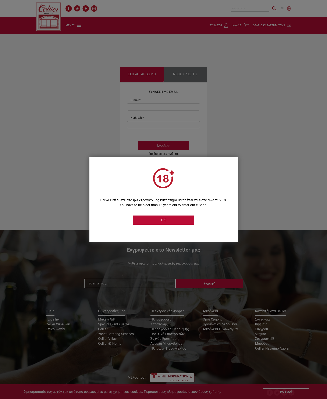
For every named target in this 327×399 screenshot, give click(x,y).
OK (163, 220)
